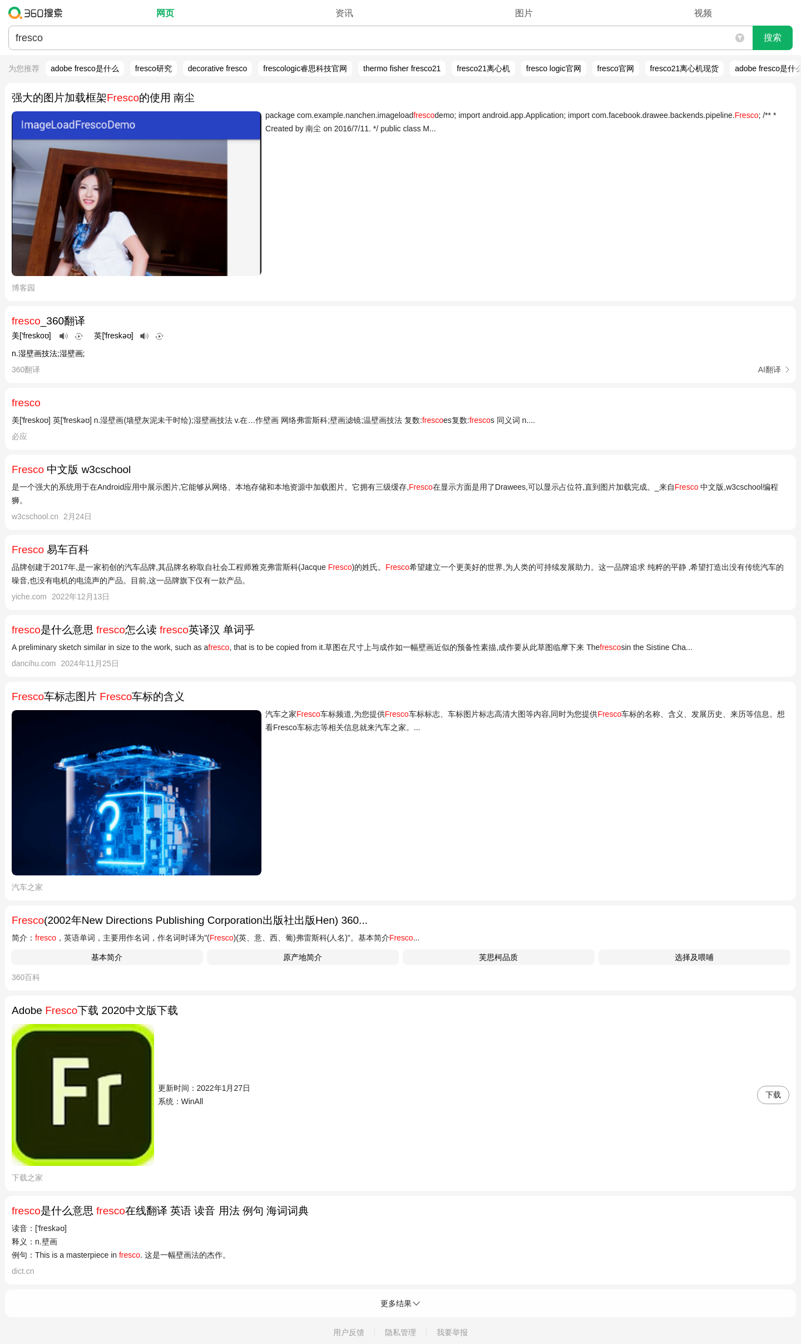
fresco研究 (153, 68)
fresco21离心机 (483, 68)
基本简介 (106, 957)
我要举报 (452, 1332)
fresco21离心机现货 (684, 68)
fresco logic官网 (553, 68)
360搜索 (38, 13)
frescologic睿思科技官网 (305, 68)
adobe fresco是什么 (85, 68)
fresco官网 (615, 68)
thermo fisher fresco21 (402, 68)
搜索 (773, 37)
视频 (703, 13)
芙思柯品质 (498, 957)
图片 (524, 13)
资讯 (344, 13)
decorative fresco (218, 68)
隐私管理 (400, 1332)
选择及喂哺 (694, 957)
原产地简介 (302, 957)
